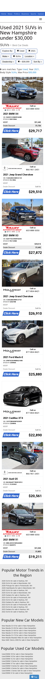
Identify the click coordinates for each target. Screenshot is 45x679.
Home (3, 14)
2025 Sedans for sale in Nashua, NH (15, 595)
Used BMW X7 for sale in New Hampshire (17, 664)
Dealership (8, 62)
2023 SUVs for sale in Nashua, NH (15, 607)
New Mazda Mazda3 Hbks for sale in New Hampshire (22, 638)
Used (20, 51)
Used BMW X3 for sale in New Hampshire (17, 656)
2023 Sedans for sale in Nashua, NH (15, 609)
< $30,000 (24, 62)
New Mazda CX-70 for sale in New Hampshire (19, 635)
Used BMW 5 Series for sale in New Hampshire (19, 666)
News (10, 14)
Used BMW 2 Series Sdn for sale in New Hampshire (21, 671)
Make (5, 56)
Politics (17, 14)
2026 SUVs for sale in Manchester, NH (16, 583)
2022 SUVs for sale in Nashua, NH (15, 612)
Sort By (38, 62)
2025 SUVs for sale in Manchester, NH (16, 593)
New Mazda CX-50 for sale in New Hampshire (19, 628)
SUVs (17, 56)
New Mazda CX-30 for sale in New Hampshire (19, 633)
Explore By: (7, 51)
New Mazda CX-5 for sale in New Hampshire (18, 626)
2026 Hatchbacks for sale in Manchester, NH (18, 588)
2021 (32, 51)
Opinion (41, 14)
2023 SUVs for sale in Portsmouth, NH (16, 605)
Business (25, 14)
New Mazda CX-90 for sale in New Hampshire (19, 630)
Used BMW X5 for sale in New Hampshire (17, 654)
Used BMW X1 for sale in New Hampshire (17, 659)
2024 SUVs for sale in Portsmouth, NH (16, 597)
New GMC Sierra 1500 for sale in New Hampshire (20, 640)
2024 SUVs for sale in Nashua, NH (15, 600)
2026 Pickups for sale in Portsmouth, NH (17, 586)
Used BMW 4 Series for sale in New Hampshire (19, 668)
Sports (34, 14)
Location (29, 56)
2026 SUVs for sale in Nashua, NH (15, 581)
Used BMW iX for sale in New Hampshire (17, 673)
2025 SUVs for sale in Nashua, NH (15, 590)
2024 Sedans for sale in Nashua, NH (15, 602)
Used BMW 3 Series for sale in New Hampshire (19, 661)
